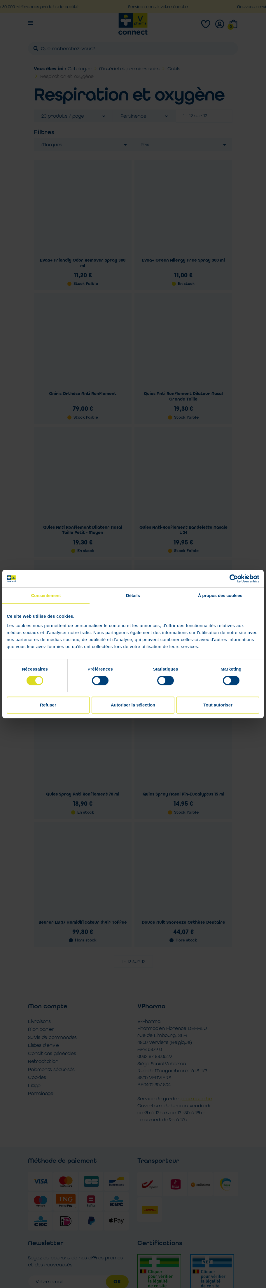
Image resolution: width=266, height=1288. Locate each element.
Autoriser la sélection (133, 704)
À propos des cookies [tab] (220, 595)
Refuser (48, 704)
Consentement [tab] (46, 595)
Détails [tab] (133, 595)
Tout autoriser (217, 704)
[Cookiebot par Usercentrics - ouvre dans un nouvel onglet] (233, 578)
